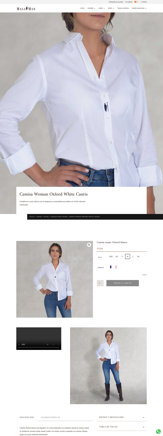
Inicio (82, 8)
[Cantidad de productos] (100, 283)
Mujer (100, 8)
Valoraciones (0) (50, 417)
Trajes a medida (123, 8)
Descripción (27, 417)
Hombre (90, 8)
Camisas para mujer (58, 216)
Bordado (101, 267)
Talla (100, 257)
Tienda (39, 216)
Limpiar (144, 275)
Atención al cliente (116, 2)
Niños (110, 8)
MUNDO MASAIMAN (138, 8)
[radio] (111, 256)
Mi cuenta (128, 2)
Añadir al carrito (122, 283)
